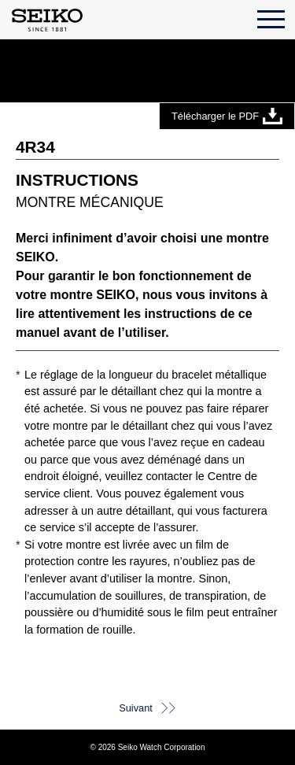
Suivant (136, 708)
